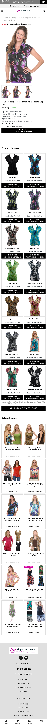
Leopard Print (12, 319)
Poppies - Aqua (34, 354)
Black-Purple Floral (35, 213)
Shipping (23, 691)
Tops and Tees (14, 402)
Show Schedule (23, 708)
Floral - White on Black (35, 283)
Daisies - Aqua (34, 248)
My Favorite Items (31, 6)
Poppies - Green (12, 390)
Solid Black (12, 177)
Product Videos (23, 704)
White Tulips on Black (35, 390)
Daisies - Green (12, 283)
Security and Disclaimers (23, 715)
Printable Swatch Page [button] (23, 408)
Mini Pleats (22, 402)
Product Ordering (13, 24)
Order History (16, 6)
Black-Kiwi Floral (12, 213)
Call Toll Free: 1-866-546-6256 (19, 3)
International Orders (23, 687)
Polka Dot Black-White (12, 354)
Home (6, 18)
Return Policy (23, 683)
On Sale (29, 722)
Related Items (26, 24)
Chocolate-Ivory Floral (12, 248)
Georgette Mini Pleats (34, 402)
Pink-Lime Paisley (34, 319)
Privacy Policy (23, 712)
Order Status (23, 680)
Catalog (13, 18)
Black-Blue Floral (34, 177)
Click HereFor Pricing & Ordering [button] (23, 130)
